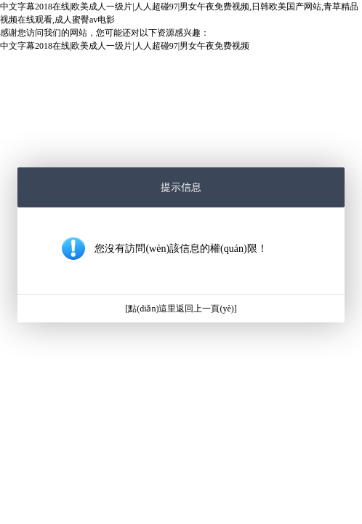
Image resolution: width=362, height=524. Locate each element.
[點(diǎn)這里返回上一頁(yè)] (181, 308)
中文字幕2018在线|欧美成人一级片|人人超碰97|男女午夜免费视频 (124, 46)
